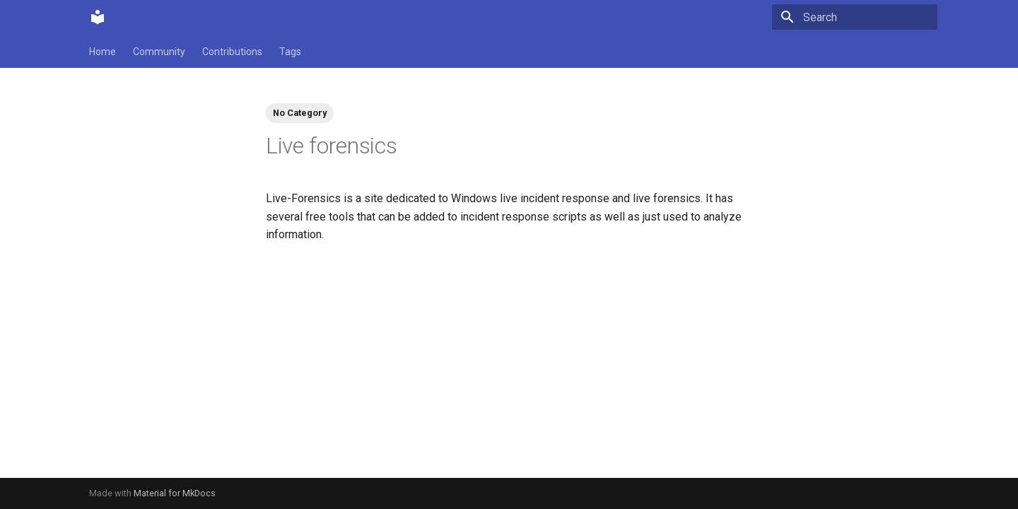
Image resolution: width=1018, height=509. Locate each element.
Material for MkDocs (175, 493)
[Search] (854, 17)
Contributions (232, 51)
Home (102, 51)
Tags (290, 51)
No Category (300, 112)
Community (159, 51)
